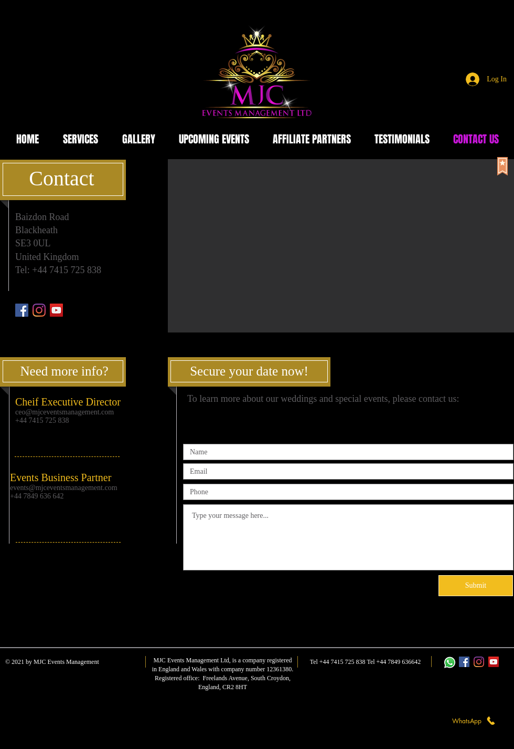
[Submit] (475, 585)
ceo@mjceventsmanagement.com (64, 412)
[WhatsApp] (474, 720)
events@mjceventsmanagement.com (63, 488)
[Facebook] (21, 310)
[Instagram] (39, 310)
